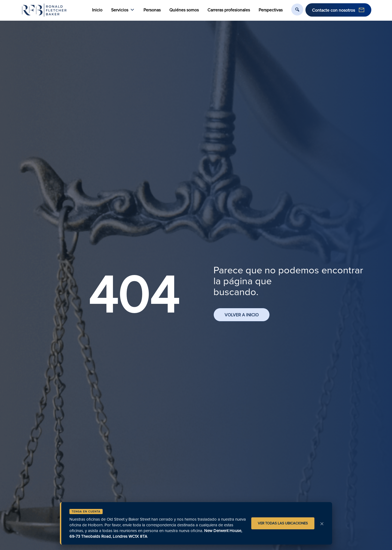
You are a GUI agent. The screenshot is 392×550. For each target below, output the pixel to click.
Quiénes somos (184, 10)
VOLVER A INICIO (242, 315)
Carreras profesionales (228, 10)
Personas (152, 10)
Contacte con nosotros (333, 10)
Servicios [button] (123, 10)
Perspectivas (271, 10)
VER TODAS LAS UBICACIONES (283, 523)
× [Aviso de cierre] (322, 523)
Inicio (97, 10)
